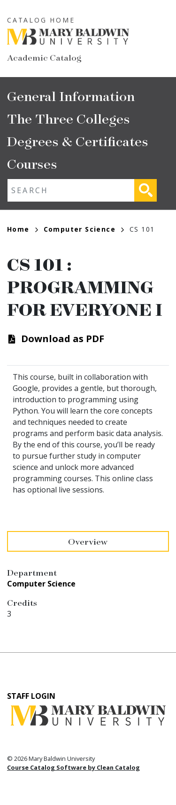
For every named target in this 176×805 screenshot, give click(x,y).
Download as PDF (62, 338)
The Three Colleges (68, 118)
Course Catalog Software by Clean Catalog (73, 767)
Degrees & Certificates (77, 141)
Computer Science (84, 229)
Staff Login (31, 696)
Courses (32, 163)
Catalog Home (41, 20)
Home (22, 229)
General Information (71, 95)
